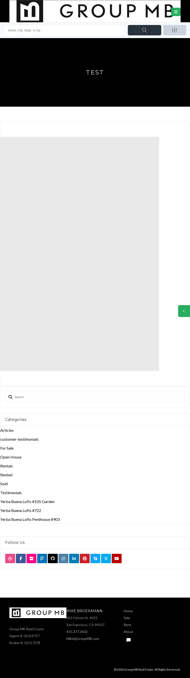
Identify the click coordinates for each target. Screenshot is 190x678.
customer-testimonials (19, 439)
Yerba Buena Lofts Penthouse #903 (30, 519)
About (129, 632)
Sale (127, 618)
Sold (4, 483)
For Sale (7, 448)
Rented (6, 474)
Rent (127, 625)
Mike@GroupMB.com (82, 638)
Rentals (6, 465)
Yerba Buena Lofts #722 (20, 510)
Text (128, 638)
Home (128, 611)
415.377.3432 (77, 632)
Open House (11, 457)
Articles (7, 430)
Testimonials (11, 492)
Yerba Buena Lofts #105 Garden (27, 501)
